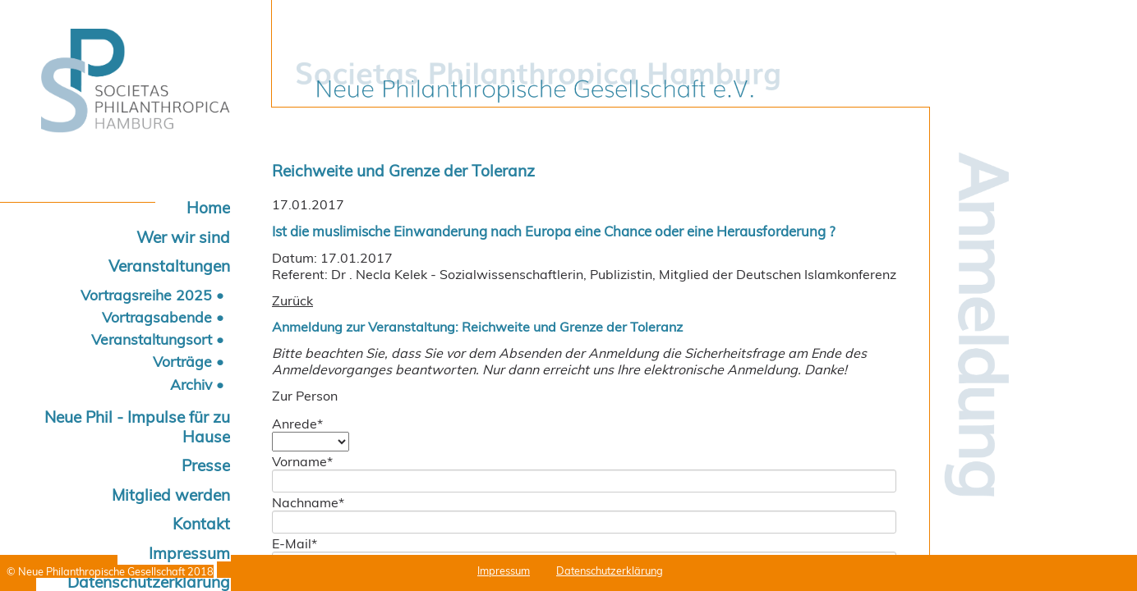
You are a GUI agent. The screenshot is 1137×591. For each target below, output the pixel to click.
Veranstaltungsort (151, 339)
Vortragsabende (157, 317)
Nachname (308, 502)
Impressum (189, 553)
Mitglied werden (171, 495)
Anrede (297, 423)
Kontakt (201, 524)
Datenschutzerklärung (609, 570)
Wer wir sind (183, 237)
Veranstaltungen (169, 266)
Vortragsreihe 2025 (146, 295)
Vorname (302, 461)
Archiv (191, 384)
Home (208, 208)
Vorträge (182, 361)
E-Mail (294, 543)
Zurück (292, 300)
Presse (206, 465)
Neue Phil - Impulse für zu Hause (137, 427)
